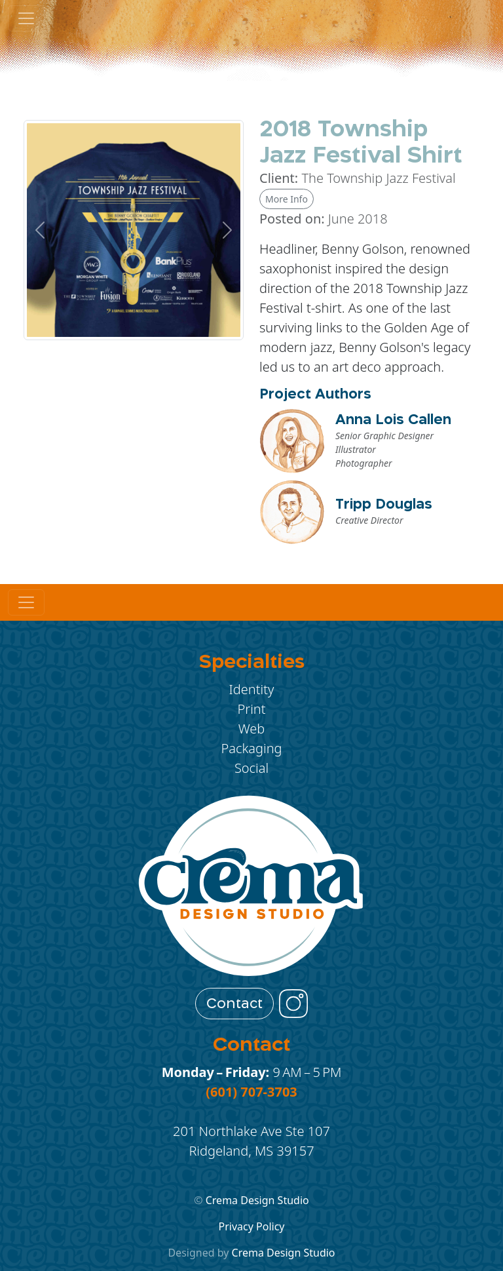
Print (252, 709)
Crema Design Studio (257, 1200)
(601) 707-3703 (251, 1092)
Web (251, 728)
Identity (251, 689)
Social (251, 768)
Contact (234, 1003)
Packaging (251, 748)
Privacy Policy (252, 1226)
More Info (286, 199)
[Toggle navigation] (26, 602)
